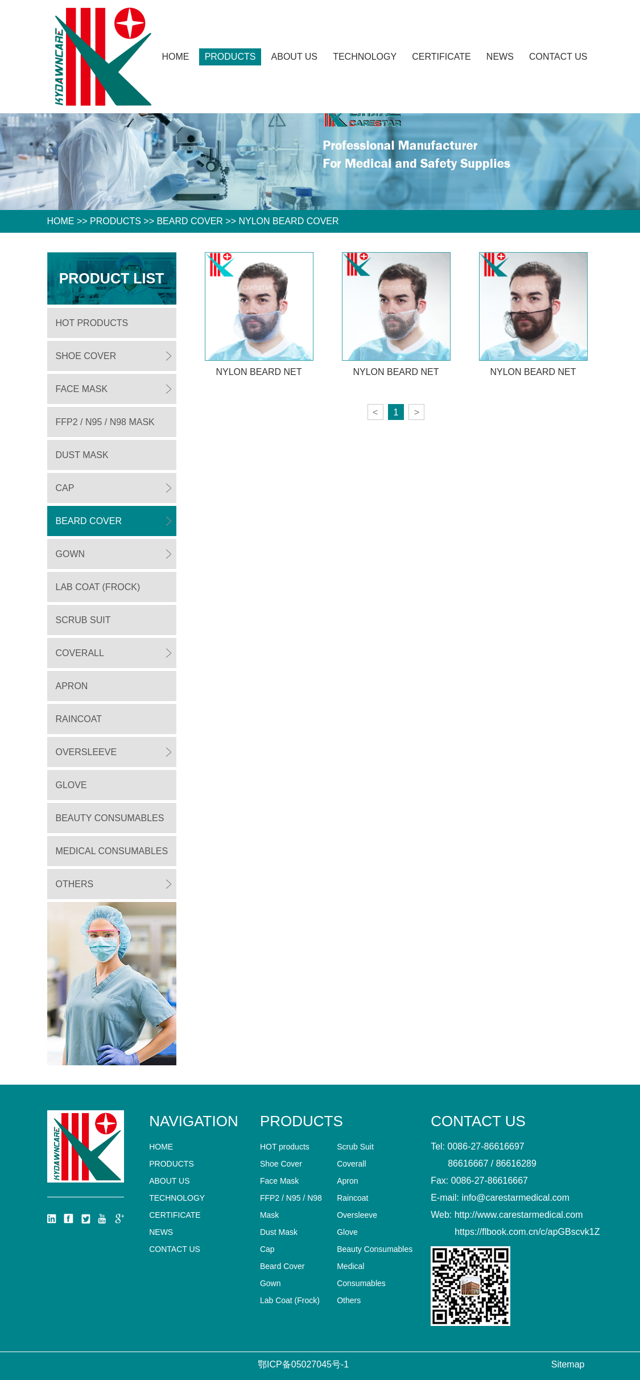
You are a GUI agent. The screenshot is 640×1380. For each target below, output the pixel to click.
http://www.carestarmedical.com (519, 1215)
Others (75, 884)
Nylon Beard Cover (288, 221)
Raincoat (79, 719)
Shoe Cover (86, 356)
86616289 (516, 1163)
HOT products (92, 323)
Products (230, 56)
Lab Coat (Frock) (98, 587)
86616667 (468, 1163)
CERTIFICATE (441, 56)
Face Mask (82, 389)
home (161, 1146)
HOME (61, 221)
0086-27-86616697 (486, 1146)
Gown (70, 554)
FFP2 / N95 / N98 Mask (105, 422)
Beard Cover (189, 221)
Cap (65, 488)
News (500, 56)
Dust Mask (82, 455)
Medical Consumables (112, 851)
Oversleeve (86, 752)
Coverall (80, 653)
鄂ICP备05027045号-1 (303, 1364)
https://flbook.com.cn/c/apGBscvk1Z (527, 1232)
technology (365, 56)
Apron (72, 686)
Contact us (558, 56)
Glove (71, 785)
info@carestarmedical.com (515, 1197)
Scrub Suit (83, 620)
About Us (294, 56)
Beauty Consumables (110, 818)
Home (175, 56)
